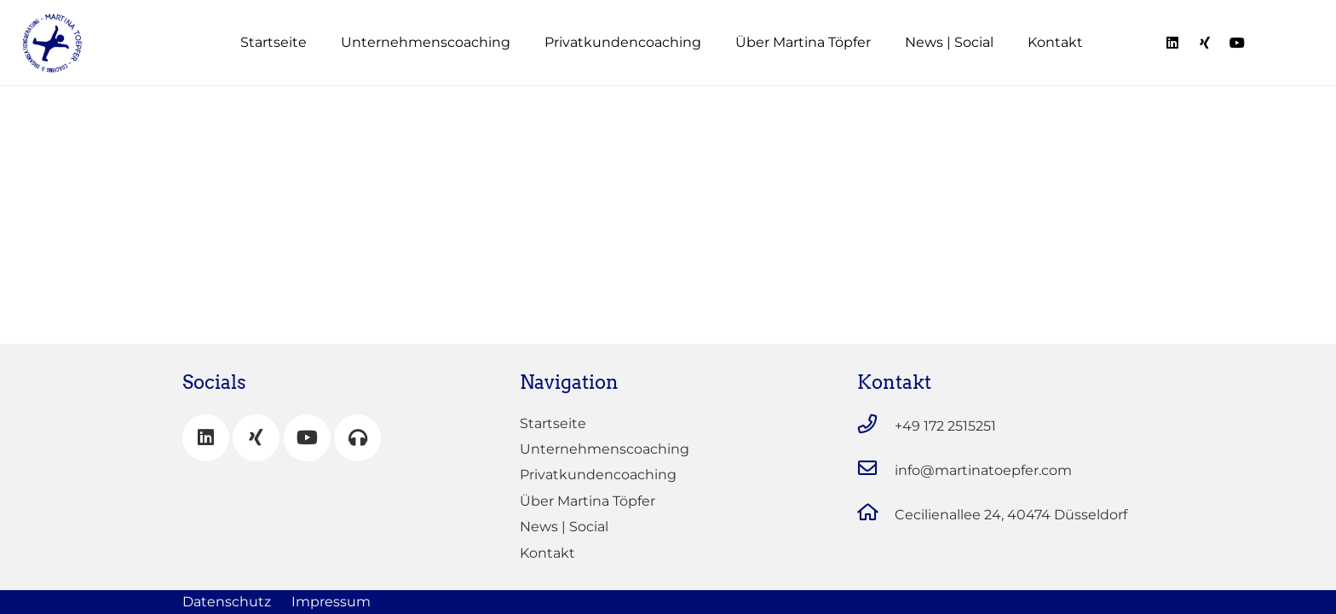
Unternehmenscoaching (604, 449)
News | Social (564, 526)
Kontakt (547, 553)
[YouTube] (307, 437)
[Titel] (1172, 42)
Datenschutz (226, 602)
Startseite (553, 423)
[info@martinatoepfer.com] (876, 471)
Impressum (331, 602)
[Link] (52, 43)
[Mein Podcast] (357, 437)
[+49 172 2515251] (876, 426)
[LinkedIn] (205, 437)
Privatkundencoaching (598, 474)
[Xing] (256, 437)
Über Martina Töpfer (587, 501)
